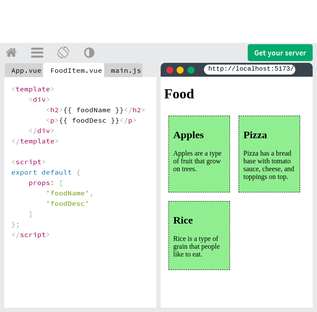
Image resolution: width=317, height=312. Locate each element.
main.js (126, 70)
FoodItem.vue (76, 70)
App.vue (26, 70)
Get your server (280, 53)
